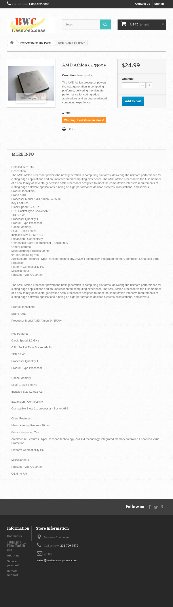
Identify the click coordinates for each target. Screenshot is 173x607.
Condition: (69, 75)
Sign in (159, 3)
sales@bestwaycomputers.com (57, 560)
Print (72, 129)
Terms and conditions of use (16, 545)
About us (13, 555)
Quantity (127, 78)
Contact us (142, 3)
